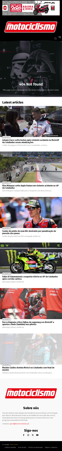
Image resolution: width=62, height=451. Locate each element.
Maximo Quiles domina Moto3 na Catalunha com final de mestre (28, 368)
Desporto (6, 137)
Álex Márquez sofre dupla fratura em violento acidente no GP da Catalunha (30, 186)
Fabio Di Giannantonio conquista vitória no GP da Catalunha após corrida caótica (30, 277)
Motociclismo (14, 444)
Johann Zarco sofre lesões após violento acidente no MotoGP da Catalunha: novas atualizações (30, 141)
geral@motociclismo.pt (19, 424)
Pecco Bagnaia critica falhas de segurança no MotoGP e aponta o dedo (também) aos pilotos (28, 323)
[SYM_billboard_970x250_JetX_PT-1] (31, 15)
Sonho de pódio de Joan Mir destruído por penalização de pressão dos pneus (29, 232)
